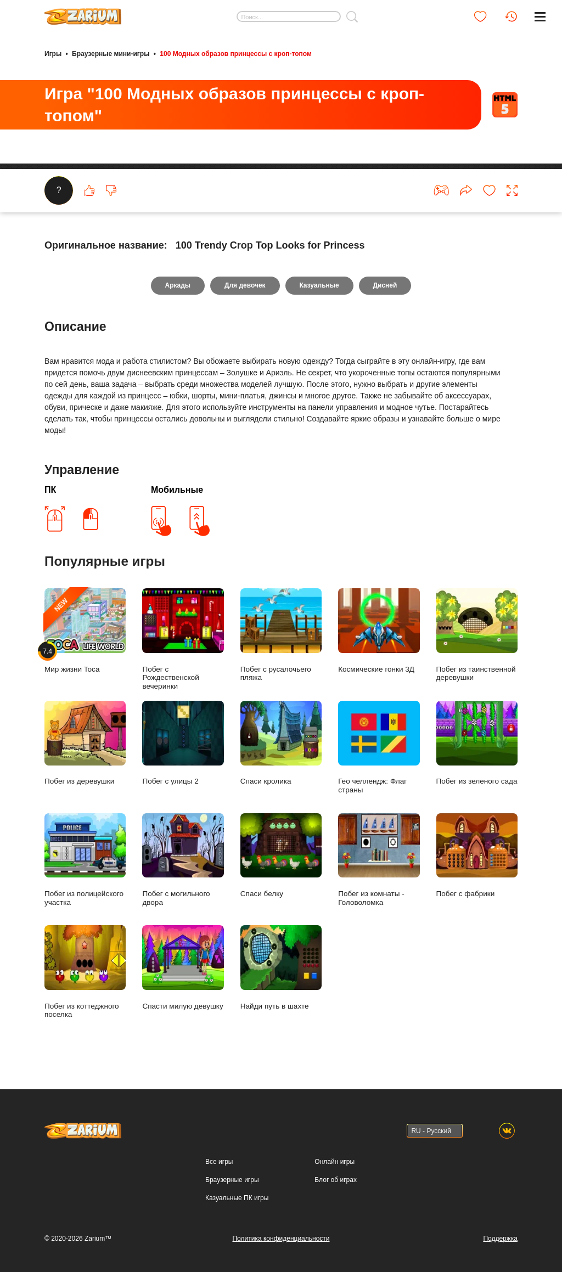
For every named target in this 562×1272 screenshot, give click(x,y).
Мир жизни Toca (85, 631)
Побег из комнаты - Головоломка (378, 860)
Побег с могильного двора (182, 860)
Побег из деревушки (85, 743)
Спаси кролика (281, 743)
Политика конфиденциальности (280, 1238)
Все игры (219, 1162)
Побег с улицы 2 (182, 743)
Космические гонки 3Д (378, 631)
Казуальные (319, 286)
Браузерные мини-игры (110, 54)
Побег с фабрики (477, 855)
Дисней (385, 286)
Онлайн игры (334, 1162)
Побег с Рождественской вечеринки (182, 639)
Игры (52, 54)
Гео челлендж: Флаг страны (378, 748)
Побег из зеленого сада (477, 743)
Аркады (177, 286)
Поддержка (500, 1238)
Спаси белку (281, 855)
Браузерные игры (231, 1180)
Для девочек (245, 286)
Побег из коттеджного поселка (85, 972)
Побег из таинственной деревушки (477, 635)
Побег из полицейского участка (85, 860)
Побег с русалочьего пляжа (281, 635)
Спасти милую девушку (182, 968)
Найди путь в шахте (281, 968)
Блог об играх (335, 1180)
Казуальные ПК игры (236, 1198)
